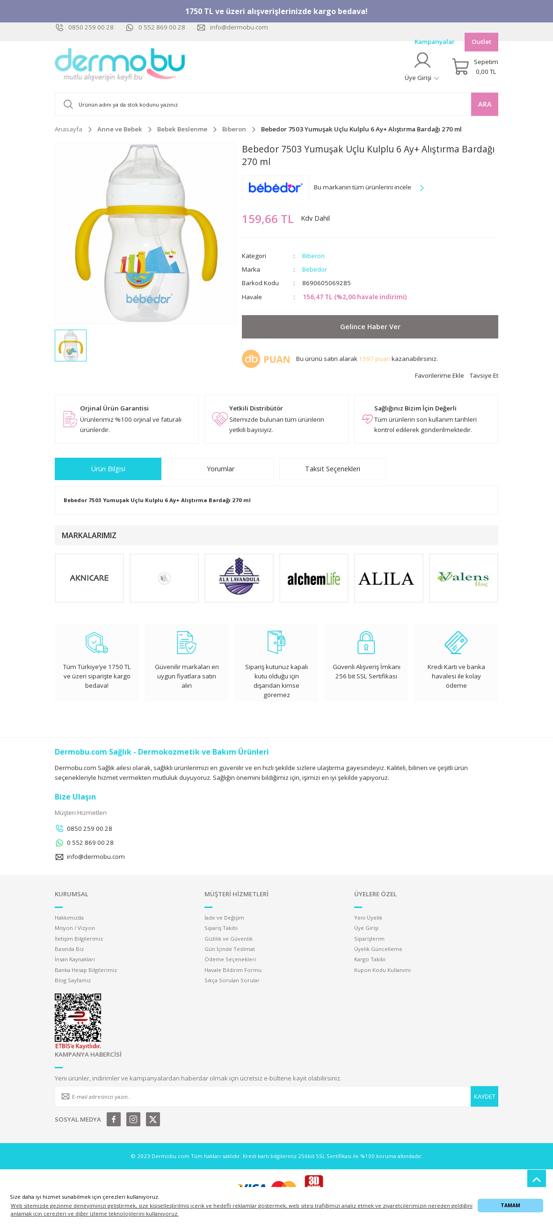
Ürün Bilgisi (108, 468)
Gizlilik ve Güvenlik (228, 938)
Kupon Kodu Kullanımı (382, 969)
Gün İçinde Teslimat (229, 948)
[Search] (276, 104)
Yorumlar (220, 468)
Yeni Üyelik (368, 917)
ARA (485, 104)
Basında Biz (69, 948)
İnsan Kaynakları (75, 959)
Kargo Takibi (370, 959)
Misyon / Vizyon (75, 927)
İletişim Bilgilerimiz (79, 938)
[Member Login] (422, 66)
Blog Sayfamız (73, 980)
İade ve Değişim (224, 917)
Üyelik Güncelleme (378, 948)
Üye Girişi (366, 927)
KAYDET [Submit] (484, 1096)
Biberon (313, 256)
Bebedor (314, 269)
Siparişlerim (369, 938)
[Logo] (120, 67)
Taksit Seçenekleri (332, 468)
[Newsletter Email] (276, 1096)
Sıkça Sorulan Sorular (232, 980)
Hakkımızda (69, 917)
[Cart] (474, 67)
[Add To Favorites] (439, 376)
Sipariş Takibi (221, 927)
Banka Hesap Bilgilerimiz (86, 969)
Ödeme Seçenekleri (230, 959)
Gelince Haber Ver (370, 326)
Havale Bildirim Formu (233, 969)
